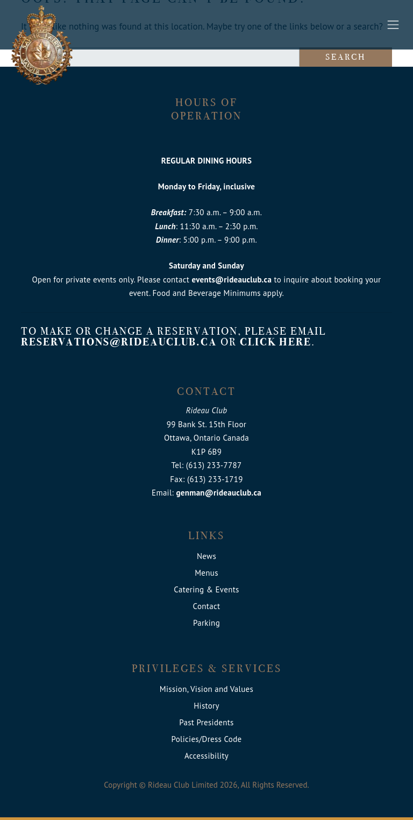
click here (275, 342)
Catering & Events (206, 589)
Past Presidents (206, 722)
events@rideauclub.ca (231, 279)
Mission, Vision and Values (206, 689)
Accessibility (206, 756)
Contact (206, 606)
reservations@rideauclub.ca (119, 342)
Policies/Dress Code (207, 739)
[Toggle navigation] (393, 24)
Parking (206, 623)
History (206, 706)
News (206, 556)
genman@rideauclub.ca (218, 492)
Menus (206, 573)
